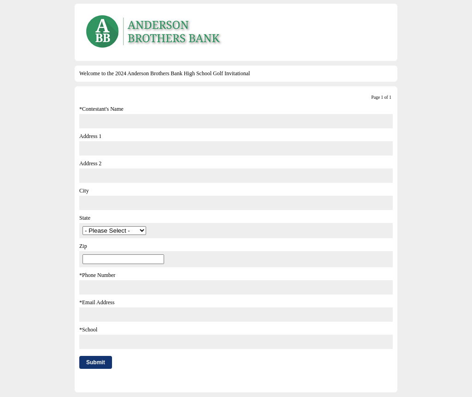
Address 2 (90, 163)
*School (88, 329)
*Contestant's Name (101, 109)
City (84, 190)
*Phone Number (97, 275)
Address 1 (90, 136)
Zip (83, 246)
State (84, 218)
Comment (90, 382)
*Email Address (96, 302)
